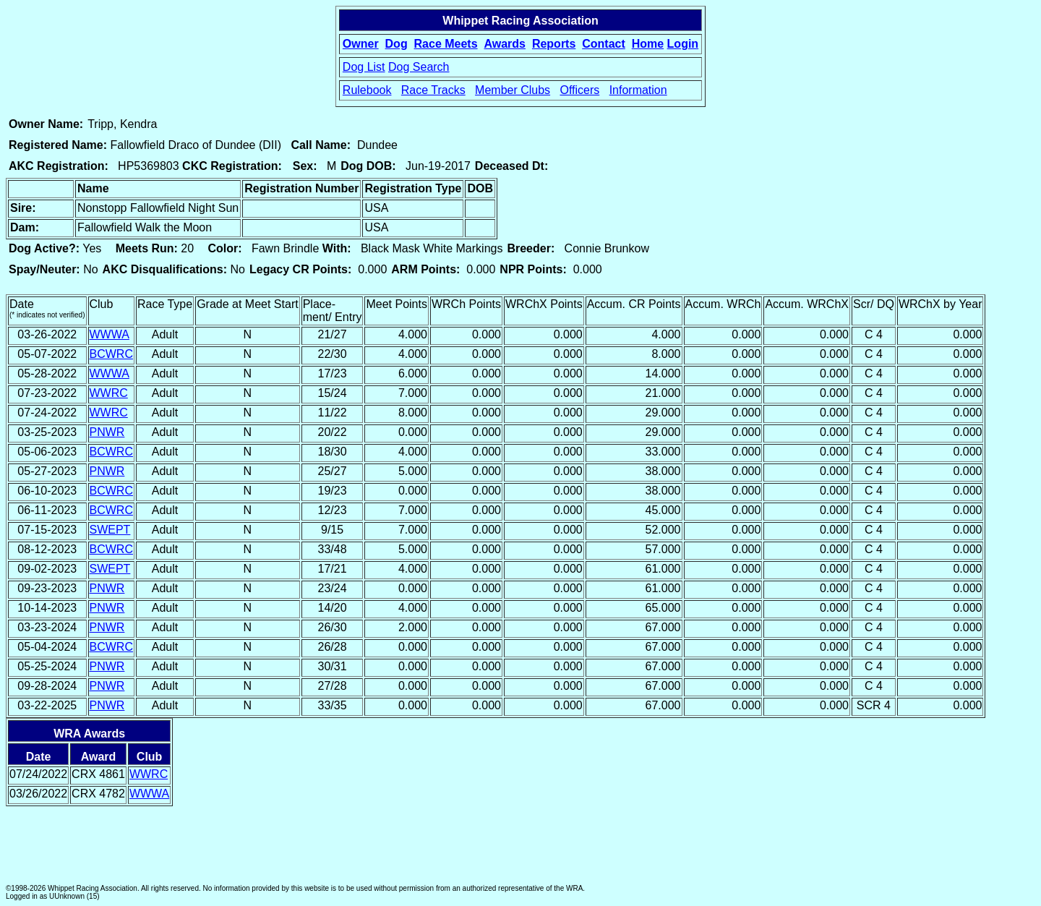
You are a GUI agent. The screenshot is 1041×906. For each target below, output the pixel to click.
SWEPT (110, 529)
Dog (396, 44)
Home (648, 44)
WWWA (109, 334)
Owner (361, 44)
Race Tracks (433, 90)
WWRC (109, 393)
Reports (553, 44)
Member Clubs (512, 90)
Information (638, 90)
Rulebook (367, 90)
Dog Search (419, 67)
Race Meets (446, 44)
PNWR (107, 432)
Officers (579, 90)
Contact (603, 44)
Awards (505, 44)
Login (683, 44)
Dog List (364, 67)
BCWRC (111, 354)
